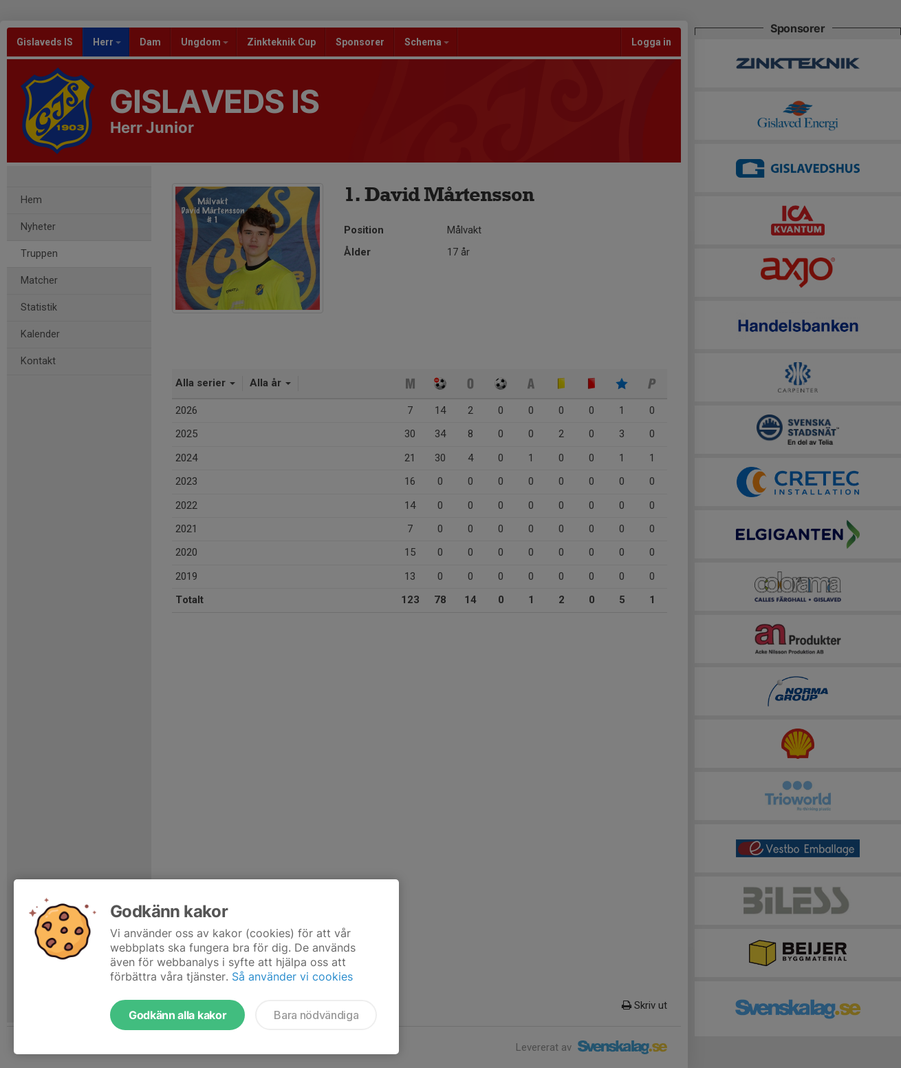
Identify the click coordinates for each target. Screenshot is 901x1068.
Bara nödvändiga (316, 1015)
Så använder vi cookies (292, 976)
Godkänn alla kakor (177, 1015)
